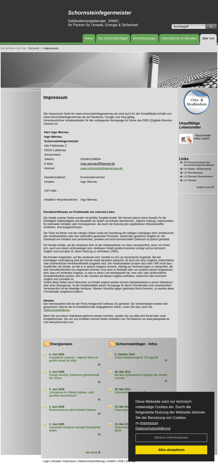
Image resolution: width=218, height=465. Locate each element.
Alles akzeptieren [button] (171, 450)
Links (184, 159)
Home (89, 38)
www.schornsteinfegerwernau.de (102, 168)
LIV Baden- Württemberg (197, 168)
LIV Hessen (190, 180)
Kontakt (56, 461)
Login (46, 461)
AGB (120, 461)
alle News (92, 452)
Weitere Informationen (171, 437)
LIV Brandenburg (193, 172)
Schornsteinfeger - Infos (136, 344)
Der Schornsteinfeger (113, 38)
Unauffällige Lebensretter (190, 125)
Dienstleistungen (144, 38)
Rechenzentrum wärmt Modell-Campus (72, 409)
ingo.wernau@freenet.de (98, 163)
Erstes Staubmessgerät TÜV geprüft (136, 357)
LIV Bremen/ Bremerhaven (198, 176)
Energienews (61, 344)
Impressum (149, 423)
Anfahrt (111, 461)
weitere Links (205, 187)
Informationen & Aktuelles (179, 38)
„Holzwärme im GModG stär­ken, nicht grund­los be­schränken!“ (71, 394)
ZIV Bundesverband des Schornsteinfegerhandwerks (199, 163)
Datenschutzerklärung (152, 428)
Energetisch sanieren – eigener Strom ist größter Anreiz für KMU (73, 359)
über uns (208, 38)
